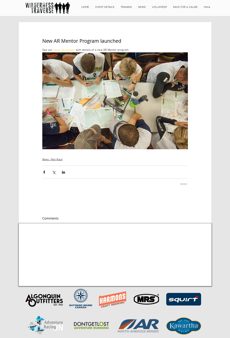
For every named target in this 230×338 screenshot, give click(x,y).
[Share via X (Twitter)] (54, 172)
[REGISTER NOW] (89, 280)
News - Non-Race (52, 159)
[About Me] (139, 280)
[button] (104, 7)
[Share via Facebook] (44, 172)
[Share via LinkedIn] (63, 172)
